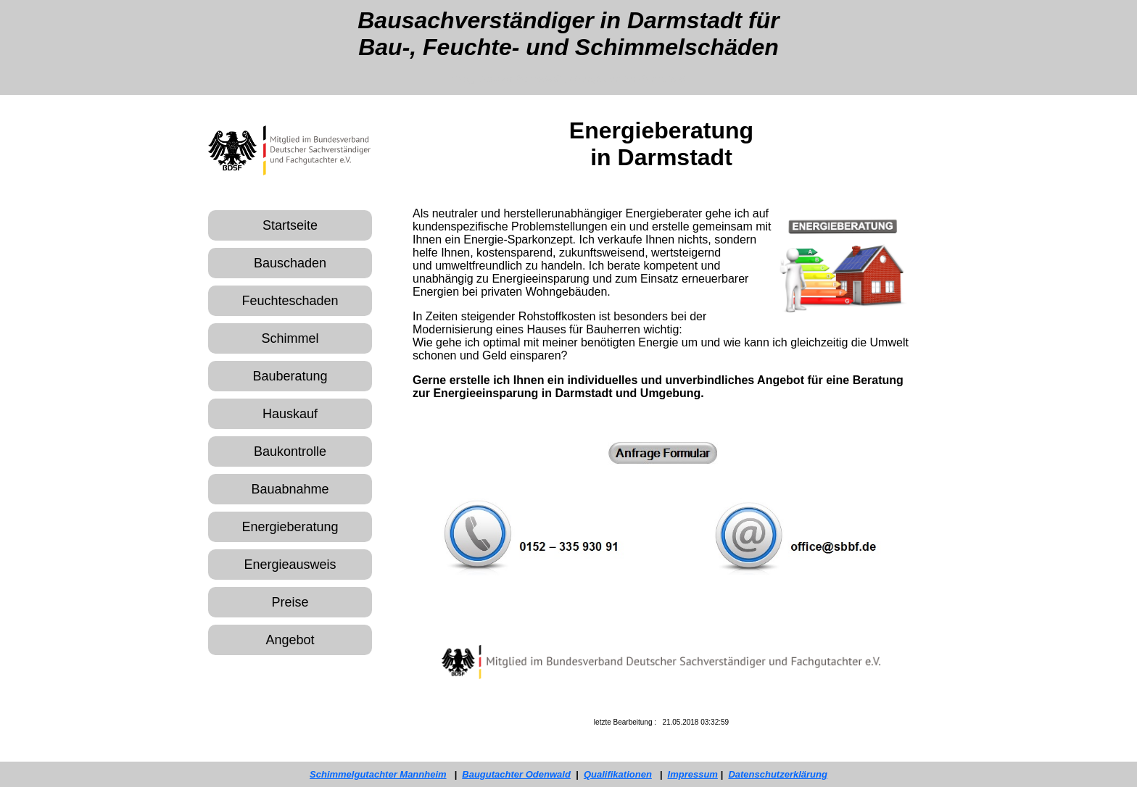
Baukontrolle (290, 451)
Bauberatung (289, 376)
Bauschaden (290, 263)
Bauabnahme (289, 489)
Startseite (290, 225)
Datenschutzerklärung (777, 774)
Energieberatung (289, 527)
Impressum (693, 774)
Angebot (289, 640)
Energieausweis (290, 564)
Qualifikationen (618, 774)
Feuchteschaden (289, 300)
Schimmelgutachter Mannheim (378, 774)
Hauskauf (290, 414)
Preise (289, 602)
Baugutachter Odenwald (516, 774)
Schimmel (289, 338)
